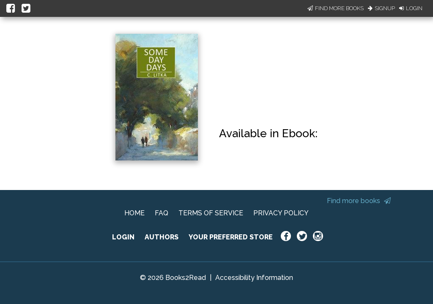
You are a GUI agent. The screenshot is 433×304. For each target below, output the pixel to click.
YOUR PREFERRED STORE (231, 237)
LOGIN (123, 237)
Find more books (359, 201)
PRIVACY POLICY (281, 213)
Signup (381, 8)
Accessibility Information (254, 278)
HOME (134, 213)
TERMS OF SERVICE (210, 213)
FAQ (161, 213)
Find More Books (335, 8)
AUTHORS (161, 237)
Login (410, 8)
